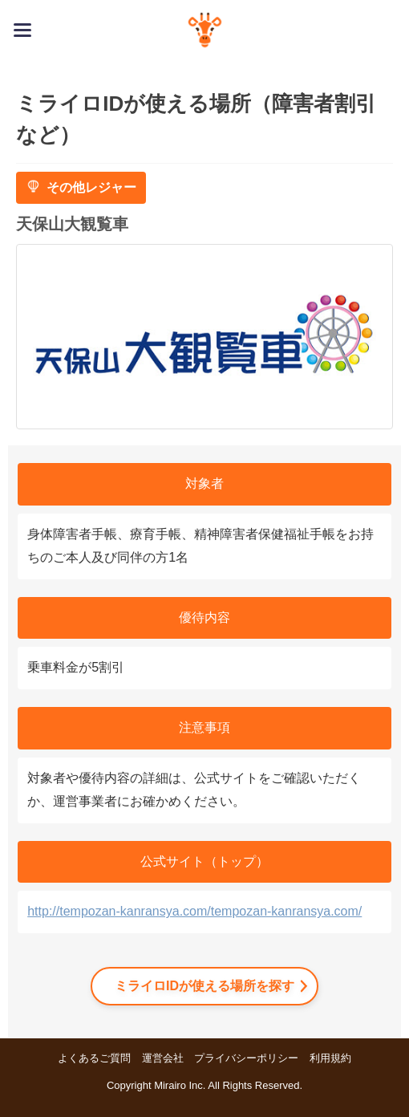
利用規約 (330, 1058)
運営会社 (163, 1058)
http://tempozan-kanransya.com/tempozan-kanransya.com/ (194, 911)
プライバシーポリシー (246, 1058)
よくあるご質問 (94, 1058)
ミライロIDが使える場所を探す (204, 986)
